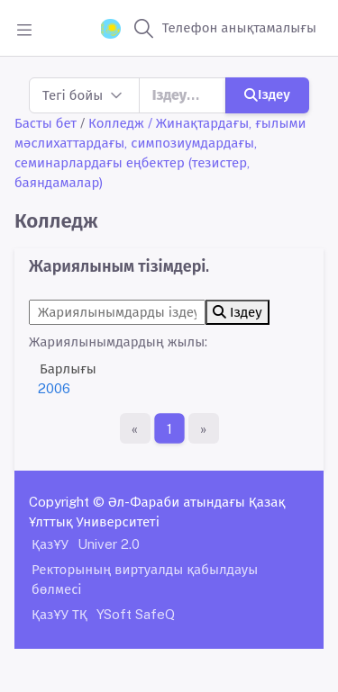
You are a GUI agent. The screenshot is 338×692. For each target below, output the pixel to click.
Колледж (116, 122)
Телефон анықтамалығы (239, 27)
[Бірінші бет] (135, 428)
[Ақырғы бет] (203, 428)
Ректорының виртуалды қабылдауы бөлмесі (145, 579)
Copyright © (67, 501)
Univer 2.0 (109, 544)
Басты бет (45, 122)
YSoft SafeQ (135, 614)
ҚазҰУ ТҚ (59, 614)
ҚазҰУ (50, 544)
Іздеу (267, 94)
